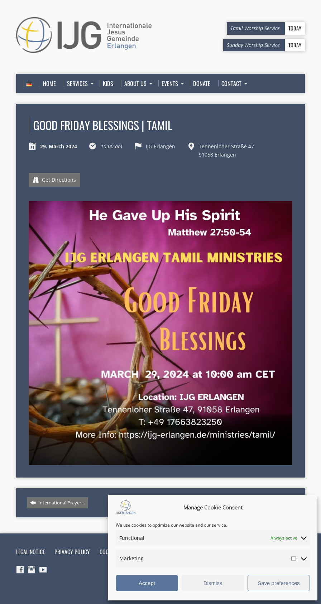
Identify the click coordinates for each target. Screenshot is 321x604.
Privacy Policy (72, 551)
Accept (147, 583)
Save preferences (279, 583)
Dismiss (212, 583)
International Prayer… (57, 502)
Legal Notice (30, 551)
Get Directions (54, 179)
